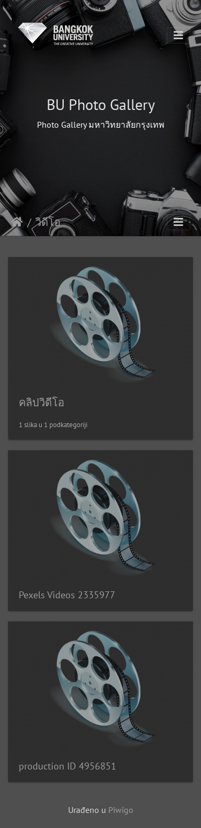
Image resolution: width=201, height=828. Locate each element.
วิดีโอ (48, 222)
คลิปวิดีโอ (41, 402)
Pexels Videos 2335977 (67, 594)
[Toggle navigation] (178, 35)
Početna (17, 222)
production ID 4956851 (67, 766)
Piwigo (120, 809)
